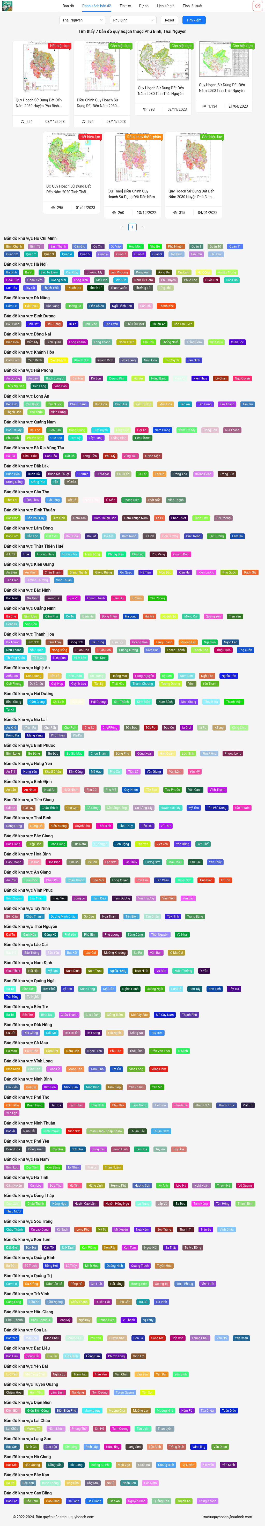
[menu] (132, 6)
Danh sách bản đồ (96, 6)
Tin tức (125, 6)
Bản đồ (68, 6)
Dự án (144, 6)
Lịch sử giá (165, 6)
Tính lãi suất (192, 6)
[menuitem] (68, 6)
